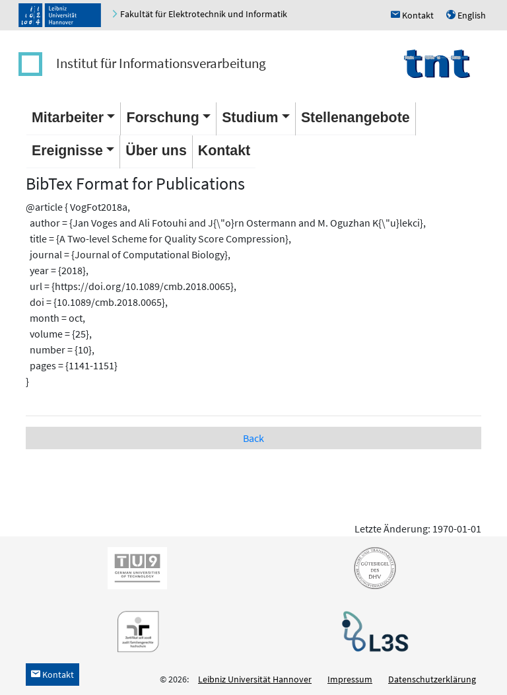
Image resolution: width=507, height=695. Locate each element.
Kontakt (224, 151)
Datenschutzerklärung (432, 679)
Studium (250, 118)
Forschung (162, 118)
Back (253, 438)
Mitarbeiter (68, 118)
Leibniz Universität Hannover (255, 679)
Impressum (349, 679)
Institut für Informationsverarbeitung (161, 63)
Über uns (155, 151)
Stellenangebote (355, 118)
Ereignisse (67, 151)
